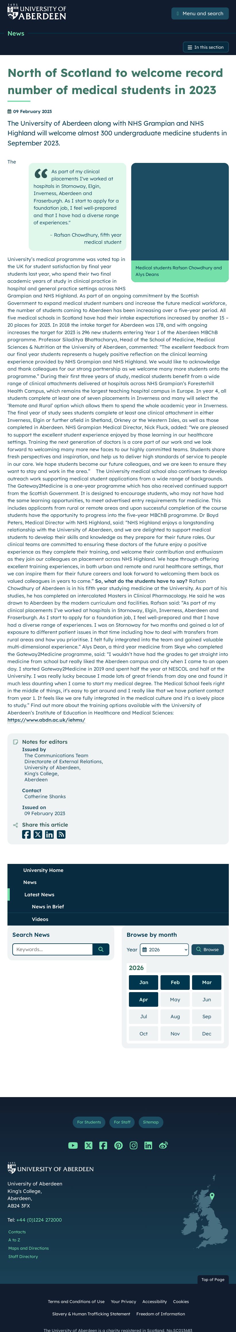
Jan (143, 970)
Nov (180, 1020)
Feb (175, 970)
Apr (143, 987)
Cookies (181, 1290)
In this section (206, 49)
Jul (149, 1003)
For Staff (122, 1110)
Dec (211, 1020)
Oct (149, 1020)
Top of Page (213, 1268)
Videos (40, 906)
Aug (180, 1003)
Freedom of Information (160, 1302)
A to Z (14, 1228)
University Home (43, 857)
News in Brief (48, 894)
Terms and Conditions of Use (76, 1290)
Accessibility (154, 1290)
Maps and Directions (28, 1237)
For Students (86, 1110)
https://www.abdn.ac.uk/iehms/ (46, 707)
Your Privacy (123, 1290)
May (180, 986)
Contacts (17, 1220)
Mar (207, 970)
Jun (211, 986)
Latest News (39, 882)
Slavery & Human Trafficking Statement (91, 1302)
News (16, 33)
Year (132, 937)
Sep (211, 1003)
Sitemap (154, 1110)
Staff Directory (23, 1245)
